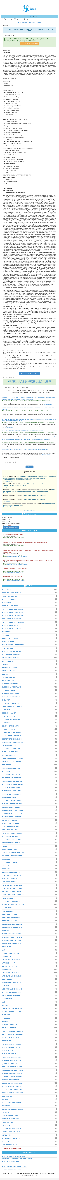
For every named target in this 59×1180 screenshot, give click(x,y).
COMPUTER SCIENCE (9, 729)
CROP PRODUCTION (9, 745)
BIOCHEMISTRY (7, 661)
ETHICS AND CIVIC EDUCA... (12, 823)
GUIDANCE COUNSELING (11, 872)
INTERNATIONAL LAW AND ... (12, 940)
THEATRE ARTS (7, 1122)
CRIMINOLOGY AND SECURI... (12, 742)
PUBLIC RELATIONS (9, 1054)
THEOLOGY (6, 1125)
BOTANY (5, 674)
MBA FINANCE (7, 986)
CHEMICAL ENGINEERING (11, 697)
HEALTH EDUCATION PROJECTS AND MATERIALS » (17, 564)
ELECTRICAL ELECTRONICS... (12, 788)
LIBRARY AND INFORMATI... (11, 953)
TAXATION (5, 1112)
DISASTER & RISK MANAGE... (12, 762)
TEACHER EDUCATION (10, 1115)
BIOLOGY (5, 664)
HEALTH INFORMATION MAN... (12, 888)
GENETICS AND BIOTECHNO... (12, 856)
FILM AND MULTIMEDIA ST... (11, 827)
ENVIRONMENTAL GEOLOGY (12, 814)
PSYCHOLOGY (7, 1041)
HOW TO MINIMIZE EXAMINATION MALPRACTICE (15, 1164)
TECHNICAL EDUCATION (10, 1119)
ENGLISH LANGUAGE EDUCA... (13, 801)
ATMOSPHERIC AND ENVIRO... (12, 651)
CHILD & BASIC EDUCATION (12, 706)
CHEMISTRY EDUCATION (10, 703)
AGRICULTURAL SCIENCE (11, 625)
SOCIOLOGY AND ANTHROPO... (13, 1093)
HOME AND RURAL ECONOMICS (13, 895)
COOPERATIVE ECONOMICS (12, 739)
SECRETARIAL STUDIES (10, 1080)
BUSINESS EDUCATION (10, 690)
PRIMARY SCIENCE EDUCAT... (12, 1031)
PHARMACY (6, 1015)
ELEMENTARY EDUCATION (11, 794)
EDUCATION (6, 771)
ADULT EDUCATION (9, 599)
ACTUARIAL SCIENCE (9, 596)
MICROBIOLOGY (7, 999)
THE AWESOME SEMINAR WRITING (11, 1169)
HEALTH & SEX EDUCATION (11, 875)
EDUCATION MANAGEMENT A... (13, 778)
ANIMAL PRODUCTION (10, 638)
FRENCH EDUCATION (9, 849)
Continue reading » (48, 404)
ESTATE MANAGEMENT (10, 820)
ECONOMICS (6, 765)
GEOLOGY (5, 865)
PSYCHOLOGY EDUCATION (11, 1044)
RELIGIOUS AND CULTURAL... (12, 1070)
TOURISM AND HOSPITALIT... (12, 1128)
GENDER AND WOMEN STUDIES (13, 852)
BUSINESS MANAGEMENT (11, 693)
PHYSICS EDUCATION (9, 1025)
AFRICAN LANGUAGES (10, 606)
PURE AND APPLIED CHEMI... (12, 1060)
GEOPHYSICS (6, 869)
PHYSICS (5, 1021)
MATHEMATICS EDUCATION (11, 982)
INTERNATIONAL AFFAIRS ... (12, 937)
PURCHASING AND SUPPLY (11, 1057)
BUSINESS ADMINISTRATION (12, 687)
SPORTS (5, 1099)
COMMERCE (6, 723)
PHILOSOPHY (6, 1018)
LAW (3, 950)
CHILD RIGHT (6, 710)
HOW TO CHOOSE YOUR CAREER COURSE (14, 1156)
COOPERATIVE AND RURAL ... (12, 736)
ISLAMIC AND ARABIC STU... (12, 943)
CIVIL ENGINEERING (9, 716)
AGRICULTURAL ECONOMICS (12, 612)
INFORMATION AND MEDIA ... (12, 924)
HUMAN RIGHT (7, 908)
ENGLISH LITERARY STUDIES (12, 804)
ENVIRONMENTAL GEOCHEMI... (13, 810)
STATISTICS (6, 1106)
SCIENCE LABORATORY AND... (12, 1076)
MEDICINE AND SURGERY (11, 995)
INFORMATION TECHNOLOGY (12, 927)
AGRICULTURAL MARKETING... (13, 622)
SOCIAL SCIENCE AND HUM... (12, 1086)
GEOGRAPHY (6, 859)
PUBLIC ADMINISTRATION (11, 1047)
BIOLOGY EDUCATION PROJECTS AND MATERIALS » (17, 556)
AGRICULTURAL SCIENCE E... (12, 628)
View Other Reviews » (29, 510)
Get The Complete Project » (29, 373)
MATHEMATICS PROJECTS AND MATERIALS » (16, 580)
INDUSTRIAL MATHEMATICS (11, 917)
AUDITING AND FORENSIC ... (12, 654)
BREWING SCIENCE (9, 677)
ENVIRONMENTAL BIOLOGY (11, 807)
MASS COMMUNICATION (10, 973)
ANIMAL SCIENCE (8, 641)
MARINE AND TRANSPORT (11, 960)
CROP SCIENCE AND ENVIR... (12, 749)
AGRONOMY (6, 632)
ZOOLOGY (5, 1141)
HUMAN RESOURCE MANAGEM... (13, 904)
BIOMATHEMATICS (8, 671)
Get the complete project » (29, 43)
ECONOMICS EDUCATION (11, 768)
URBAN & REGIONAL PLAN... (12, 1132)
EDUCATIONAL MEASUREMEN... (13, 784)
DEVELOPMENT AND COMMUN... (13, 758)
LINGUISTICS (6, 956)
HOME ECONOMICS (9, 898)
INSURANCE (6, 930)
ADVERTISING (7, 602)
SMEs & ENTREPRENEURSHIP (12, 1083)
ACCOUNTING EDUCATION (11, 593)
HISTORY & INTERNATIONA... (12, 891)
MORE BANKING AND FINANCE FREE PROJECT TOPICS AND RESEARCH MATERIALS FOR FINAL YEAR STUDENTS (30, 381)
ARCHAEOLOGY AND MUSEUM (13, 645)
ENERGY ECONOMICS (9, 797)
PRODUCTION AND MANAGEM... (13, 1034)
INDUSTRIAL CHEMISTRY (10, 914)
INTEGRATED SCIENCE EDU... (12, 934)
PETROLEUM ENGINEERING (11, 1012)
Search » (29, 467)
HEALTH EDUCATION (9, 882)
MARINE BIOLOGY (8, 963)
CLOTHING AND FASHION (11, 719)
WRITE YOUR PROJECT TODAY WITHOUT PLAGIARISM (17, 1158)
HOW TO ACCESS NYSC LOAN (10, 1161)
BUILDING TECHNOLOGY (10, 684)
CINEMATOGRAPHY (9, 713)
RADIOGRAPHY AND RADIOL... (12, 1067)
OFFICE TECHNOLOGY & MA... (12, 1008)
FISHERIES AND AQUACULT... (12, 833)
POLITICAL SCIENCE (9, 1028)
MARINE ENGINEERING (10, 966)
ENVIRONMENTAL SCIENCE (11, 817)
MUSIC (4, 1002)
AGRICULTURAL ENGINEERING (13, 615)
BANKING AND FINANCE (10, 658)
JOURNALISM (6, 947)
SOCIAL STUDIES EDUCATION (12, 1090)
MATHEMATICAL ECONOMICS (12, 976)
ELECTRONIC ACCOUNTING (11, 791)
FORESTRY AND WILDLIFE (11, 843)
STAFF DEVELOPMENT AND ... (12, 1102)
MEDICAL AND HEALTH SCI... (12, 992)
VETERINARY (6, 1135)
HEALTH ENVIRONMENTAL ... (12, 885)
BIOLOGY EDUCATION (9, 667)
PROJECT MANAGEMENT (11, 1037)
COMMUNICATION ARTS (10, 726)
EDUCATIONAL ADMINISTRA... (12, 781)
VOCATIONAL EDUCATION (11, 1138)
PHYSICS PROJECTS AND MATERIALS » (15, 572)
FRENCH (5, 846)
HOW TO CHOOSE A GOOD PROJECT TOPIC (14, 1166)
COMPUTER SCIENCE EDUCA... (13, 732)
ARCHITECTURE (7, 648)
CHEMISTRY (6, 700)
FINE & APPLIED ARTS (10, 830)
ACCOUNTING (7, 589)
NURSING (5, 1005)
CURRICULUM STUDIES (10, 752)
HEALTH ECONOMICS (9, 878)
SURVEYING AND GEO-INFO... (12, 1109)
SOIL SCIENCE (7, 1096)
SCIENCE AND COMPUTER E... (12, 1073)
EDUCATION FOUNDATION (11, 774)
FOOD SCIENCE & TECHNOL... (12, 839)
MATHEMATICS (7, 979)
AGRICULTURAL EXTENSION (12, 619)
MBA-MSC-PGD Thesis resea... (12, 1145)
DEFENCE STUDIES (8, 755)
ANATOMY (5, 635)
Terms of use (34, 1175)
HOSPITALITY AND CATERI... (12, 901)
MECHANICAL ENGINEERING (12, 989)
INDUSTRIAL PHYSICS (9, 921)
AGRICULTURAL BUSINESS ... (12, 609)
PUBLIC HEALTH (7, 1050)
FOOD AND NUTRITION (10, 836)
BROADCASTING (8, 680)
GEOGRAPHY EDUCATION (11, 862)
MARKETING (6, 969)
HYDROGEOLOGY (8, 911)
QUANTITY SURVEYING (10, 1063)
